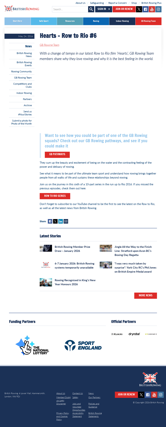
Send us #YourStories (25, 113)
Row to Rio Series (55, 196)
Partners (27, 99)
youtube (152, 9)
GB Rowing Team (148, 21)
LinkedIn (60, 221)
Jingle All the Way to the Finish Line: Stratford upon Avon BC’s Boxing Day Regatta (133, 251)
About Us (80, 2)
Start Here (17, 21)
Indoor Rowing (122, 21)
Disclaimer (61, 403)
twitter (139, 9)
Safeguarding (97, 2)
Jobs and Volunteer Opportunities (78, 406)
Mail (66, 221)
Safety (75, 397)
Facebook (50, 221)
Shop (134, 2)
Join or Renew (124, 9)
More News (145, 295)
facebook (145, 9)
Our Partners (94, 397)
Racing (96, 21)
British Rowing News (24, 54)
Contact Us (77, 393)
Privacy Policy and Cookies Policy (62, 416)
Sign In (102, 9)
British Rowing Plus (151, 2)
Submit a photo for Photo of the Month (21, 122)
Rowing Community (21, 71)
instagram (158, 9)
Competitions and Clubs (22, 85)
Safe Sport (43, 21)
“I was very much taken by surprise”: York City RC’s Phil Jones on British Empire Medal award (135, 267)
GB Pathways (57, 154)
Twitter (55, 221)
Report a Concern (117, 2)
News (28, 46)
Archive (28, 105)
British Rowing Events (24, 64)
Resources (70, 21)
